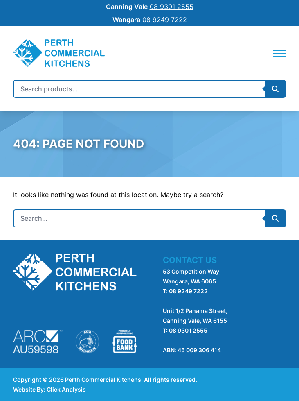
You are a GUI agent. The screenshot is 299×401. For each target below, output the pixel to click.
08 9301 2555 (188, 330)
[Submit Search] (275, 89)
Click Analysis (66, 389)
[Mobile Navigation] (279, 53)
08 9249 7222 (188, 291)
